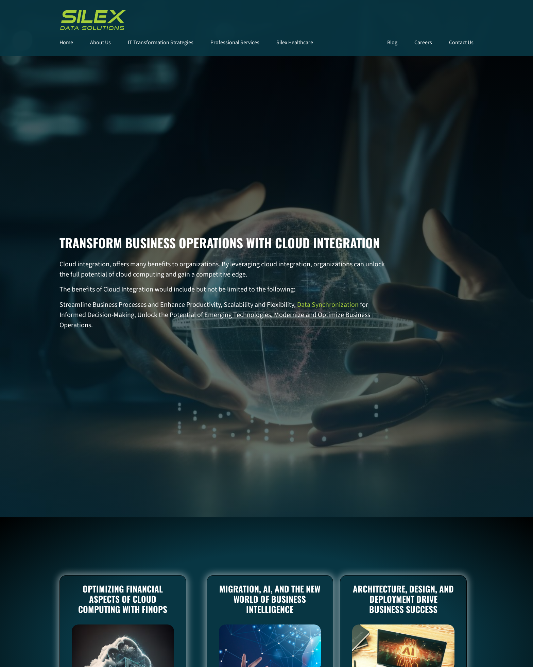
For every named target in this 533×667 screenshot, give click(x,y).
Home (66, 42)
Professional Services (234, 42)
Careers (423, 42)
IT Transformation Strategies (160, 42)
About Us (100, 42)
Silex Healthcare (294, 42)
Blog (392, 42)
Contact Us (461, 42)
